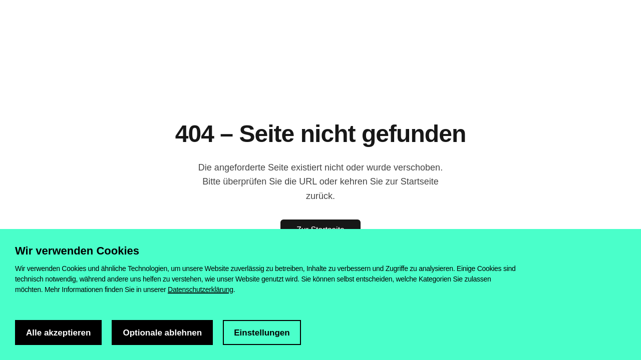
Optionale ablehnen (162, 333)
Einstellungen (261, 333)
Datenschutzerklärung (200, 290)
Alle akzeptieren (58, 333)
